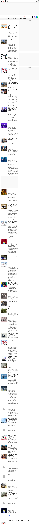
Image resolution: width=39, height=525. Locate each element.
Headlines (2, 18)
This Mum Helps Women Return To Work (12, 455)
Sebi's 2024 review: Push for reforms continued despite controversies (13, 375)
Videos (24, 520)
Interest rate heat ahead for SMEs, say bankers (12, 502)
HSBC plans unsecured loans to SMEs (12, 429)
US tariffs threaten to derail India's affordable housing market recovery (13, 158)
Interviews (17, 18)
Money (16, 1)
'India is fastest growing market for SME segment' (13, 83)
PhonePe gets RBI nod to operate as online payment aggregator (13, 55)
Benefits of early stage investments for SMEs (12, 419)
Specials (21, 18)
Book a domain (15, 520)
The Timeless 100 (28, 520)
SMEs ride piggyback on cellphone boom (12, 309)
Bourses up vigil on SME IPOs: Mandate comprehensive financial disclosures (12, 264)
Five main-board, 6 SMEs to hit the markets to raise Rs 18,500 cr (13, 205)
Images (9, 18)
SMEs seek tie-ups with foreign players (12, 364)
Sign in (38, 0)
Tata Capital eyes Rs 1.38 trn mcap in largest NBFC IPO (13, 124)
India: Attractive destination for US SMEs (12, 407)
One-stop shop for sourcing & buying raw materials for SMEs (12, 493)
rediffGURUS (28, 1)
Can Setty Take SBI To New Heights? (12, 446)
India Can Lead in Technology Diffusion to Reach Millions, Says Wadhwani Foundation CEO (12, 26)
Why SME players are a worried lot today (12, 222)
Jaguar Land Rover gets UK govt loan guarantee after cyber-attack (12, 90)
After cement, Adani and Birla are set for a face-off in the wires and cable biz (13, 283)
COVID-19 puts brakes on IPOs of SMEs (13, 334)
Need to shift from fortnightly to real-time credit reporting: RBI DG (12, 190)
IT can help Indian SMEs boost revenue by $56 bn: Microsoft (13, 484)
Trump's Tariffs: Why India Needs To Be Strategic (12, 147)
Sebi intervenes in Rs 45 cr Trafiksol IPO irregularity (12, 387)
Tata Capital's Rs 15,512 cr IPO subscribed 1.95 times (12, 69)
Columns (12, 18)
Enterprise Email (20, 1)
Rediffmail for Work (11, 520)
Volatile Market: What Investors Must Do (12, 294)
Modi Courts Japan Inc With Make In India (12, 139)
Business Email (24, 1)
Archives (24, 18)
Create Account (37, 1)
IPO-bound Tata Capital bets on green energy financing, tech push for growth (12, 109)
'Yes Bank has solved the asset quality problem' (12, 256)
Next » (10, 515)
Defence (6, 18)
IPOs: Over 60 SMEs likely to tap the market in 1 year (13, 318)
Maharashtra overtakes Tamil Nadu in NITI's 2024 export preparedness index (13, 41)
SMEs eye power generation (11, 475)
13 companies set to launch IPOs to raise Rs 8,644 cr (12, 341)
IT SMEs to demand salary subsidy (12, 465)
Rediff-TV (32, 1)
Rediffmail (13, 1)
